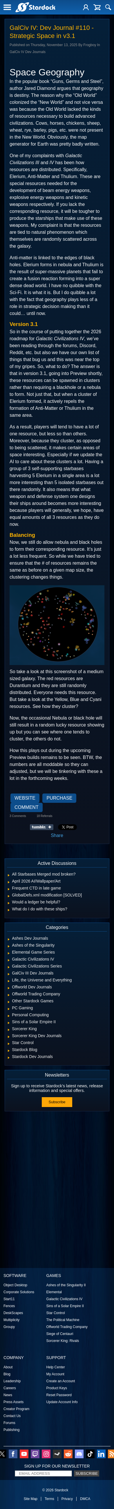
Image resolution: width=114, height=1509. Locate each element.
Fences (9, 1306)
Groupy (9, 1327)
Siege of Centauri (59, 1334)
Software (14, 1275)
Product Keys (56, 1388)
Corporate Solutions (18, 1292)
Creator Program (16, 1409)
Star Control (55, 1313)
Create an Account (60, 1381)
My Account (55, 1374)
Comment (27, 807)
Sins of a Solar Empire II (65, 1306)
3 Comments (18, 816)
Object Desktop (15, 1285)
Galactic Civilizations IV (64, 1299)
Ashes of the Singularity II (66, 1285)
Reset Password (59, 1395)
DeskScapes (13, 1313)
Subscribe (57, 1102)
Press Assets (13, 1402)
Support (56, 1357)
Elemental (54, 1292)
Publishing (11, 1430)
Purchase (59, 798)
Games (53, 1275)
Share (57, 835)
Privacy (67, 1499)
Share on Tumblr (43, 827)
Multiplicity (11, 1320)
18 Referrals (44, 816)
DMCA (85, 1499)
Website (25, 798)
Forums (9, 1423)
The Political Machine (62, 1320)
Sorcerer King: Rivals (62, 1341)
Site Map (30, 1499)
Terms (49, 1499)
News (7, 1395)
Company (13, 1357)
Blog (6, 1374)
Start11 (9, 1299)
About (7, 1367)
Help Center (55, 1367)
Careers (9, 1388)
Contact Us (12, 1416)
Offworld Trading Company (67, 1327)
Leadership (12, 1381)
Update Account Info (62, 1402)
